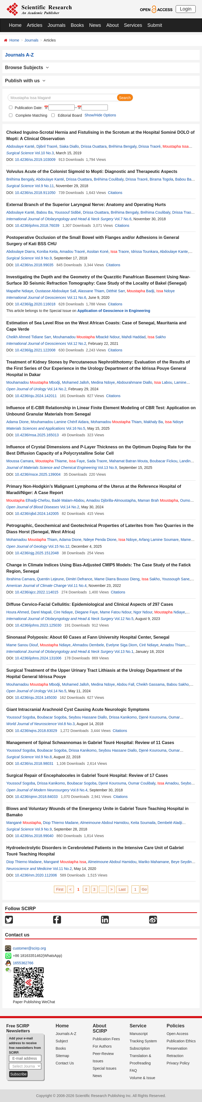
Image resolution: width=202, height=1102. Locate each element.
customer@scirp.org (29, 948)
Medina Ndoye (103, 382)
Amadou (168, 783)
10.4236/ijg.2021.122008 (35, 350)
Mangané (23, 823)
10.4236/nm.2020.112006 (36, 875)
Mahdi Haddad (133, 337)
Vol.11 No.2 (62, 869)
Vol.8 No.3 (66, 724)
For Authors (102, 1046)
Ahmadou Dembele (88, 645)
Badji (140, 291)
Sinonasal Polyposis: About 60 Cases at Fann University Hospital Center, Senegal (87, 637)
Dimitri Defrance (79, 579)
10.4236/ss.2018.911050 (35, 193)
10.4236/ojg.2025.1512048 (37, 553)
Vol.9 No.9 (43, 258)
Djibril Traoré (46, 146)
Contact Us (65, 1063)
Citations (115, 193)
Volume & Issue (142, 1078)
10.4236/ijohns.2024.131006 (38, 658)
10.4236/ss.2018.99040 (34, 836)
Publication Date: (28, 108)
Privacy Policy (177, 1063)
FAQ (133, 1070)
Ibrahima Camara (20, 579)
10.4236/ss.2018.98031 (34, 763)
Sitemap (62, 1056)
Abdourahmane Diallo (134, 382)
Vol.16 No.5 (75, 428)
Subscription (140, 1048)
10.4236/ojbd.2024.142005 (37, 513)
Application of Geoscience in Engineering (113, 311)
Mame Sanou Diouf (22, 645)
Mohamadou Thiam (116, 422)
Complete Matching (31, 115)
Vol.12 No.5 (123, 619)
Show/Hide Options (100, 115)
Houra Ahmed (17, 612)
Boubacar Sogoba (52, 717)
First (59, 889)
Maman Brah (158, 500)
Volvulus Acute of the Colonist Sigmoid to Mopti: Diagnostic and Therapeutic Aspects (91, 171)
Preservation (176, 1048)
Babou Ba (183, 179)
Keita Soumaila (143, 823)
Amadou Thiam (172, 645)
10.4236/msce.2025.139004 (38, 474)
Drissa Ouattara (94, 146)
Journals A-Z (66, 1034)
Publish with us (25, 80)
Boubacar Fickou (163, 461)
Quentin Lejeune (50, 579)
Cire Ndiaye (63, 612)
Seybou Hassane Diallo (88, 717)
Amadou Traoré (72, 251)
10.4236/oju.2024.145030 (36, 697)
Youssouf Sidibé (67, 212)
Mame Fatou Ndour (116, 612)
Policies (175, 1025)
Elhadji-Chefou (28, 500)
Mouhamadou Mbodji (33, 382)
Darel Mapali (41, 612)
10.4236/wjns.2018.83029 (36, 731)
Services (133, 25)
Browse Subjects (27, 67)
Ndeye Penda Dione (99, 539)
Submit (154, 25)
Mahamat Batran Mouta (128, 461)
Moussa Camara (19, 461)
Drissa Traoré (149, 146)
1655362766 (23, 963)
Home (15, 25)
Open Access (177, 1034)
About (112, 25)
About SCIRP (100, 1028)
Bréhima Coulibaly (109, 179)
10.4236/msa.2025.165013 (37, 435)
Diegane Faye (86, 612)
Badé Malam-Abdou (68, 500)
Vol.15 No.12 (58, 546)
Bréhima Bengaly (123, 146)
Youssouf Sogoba (20, 717)
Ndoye (165, 291)
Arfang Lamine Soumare (159, 539)
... (102, 889)
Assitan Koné (98, 251)
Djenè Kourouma (152, 717)
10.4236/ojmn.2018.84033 (36, 797)
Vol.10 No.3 (44, 153)
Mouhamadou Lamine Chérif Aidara (60, 422)
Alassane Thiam (91, 291)
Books (77, 25)
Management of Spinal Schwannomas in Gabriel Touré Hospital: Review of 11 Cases (90, 742)
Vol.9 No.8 (43, 757)
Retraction (174, 1056)
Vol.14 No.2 (56, 389)
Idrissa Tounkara (144, 251)
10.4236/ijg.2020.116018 (35, 304)
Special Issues (104, 1068)
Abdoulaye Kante (174, 251)
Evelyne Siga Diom (121, 645)
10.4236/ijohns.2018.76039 (37, 225)
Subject (62, 1041)
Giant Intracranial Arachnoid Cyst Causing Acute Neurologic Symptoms (77, 709)
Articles (34, 25)
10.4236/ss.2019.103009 (35, 159)
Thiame (51, 461)
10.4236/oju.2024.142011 (36, 396)
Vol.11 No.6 (76, 297)
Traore (119, 251)
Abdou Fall (125, 684)
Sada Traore (97, 461)
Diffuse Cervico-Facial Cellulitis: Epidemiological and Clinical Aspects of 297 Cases (89, 604)
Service (138, 1025)
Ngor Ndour (142, 612)
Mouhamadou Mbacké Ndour (86, 337)
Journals (56, 25)
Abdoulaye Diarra (20, 251)
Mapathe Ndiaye (19, 291)
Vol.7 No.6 (123, 219)
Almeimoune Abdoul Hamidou (104, 823)
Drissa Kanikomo (123, 717)
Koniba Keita (47, 251)
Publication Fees (106, 1039)
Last (122, 889)
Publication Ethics (181, 1041)
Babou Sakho (177, 684)
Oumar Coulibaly (141, 783)
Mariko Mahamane (154, 862)
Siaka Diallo (69, 146)
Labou (163, 382)
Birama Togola (161, 179)
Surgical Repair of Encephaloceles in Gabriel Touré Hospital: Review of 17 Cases (87, 775)
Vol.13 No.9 (107, 467)
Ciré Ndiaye (148, 645)
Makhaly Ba (153, 422)
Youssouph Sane (175, 579)
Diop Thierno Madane (60, 823)
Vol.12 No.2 (76, 343)
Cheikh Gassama (150, 684)
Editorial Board (70, 115)
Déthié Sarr (115, 291)
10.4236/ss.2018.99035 (34, 265)
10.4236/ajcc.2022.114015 (36, 592)
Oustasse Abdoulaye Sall (55, 291)
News (95, 25)
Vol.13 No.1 (123, 651)
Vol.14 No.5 (56, 691)
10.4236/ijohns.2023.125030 (38, 625)
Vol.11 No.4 (77, 585)
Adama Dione (17, 422)
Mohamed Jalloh (75, 382)
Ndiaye (169, 612)
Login (185, 9)
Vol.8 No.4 (79, 790)
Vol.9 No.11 (44, 186)
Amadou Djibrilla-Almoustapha (111, 500)
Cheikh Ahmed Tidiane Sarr (28, 337)
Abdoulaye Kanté (20, 146)
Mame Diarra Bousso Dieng (117, 579)
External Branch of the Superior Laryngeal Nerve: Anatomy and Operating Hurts (86, 204)
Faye (77, 461)
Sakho (157, 337)
